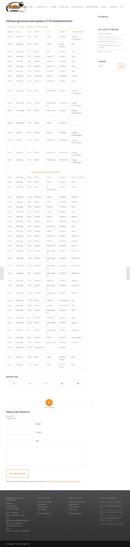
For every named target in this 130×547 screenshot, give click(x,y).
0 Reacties (21, 27)
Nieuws (30, 27)
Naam (39, 424)
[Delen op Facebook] (14, 383)
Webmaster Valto (42, 27)
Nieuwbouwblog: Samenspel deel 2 (107, 41)
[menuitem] (29, 7)
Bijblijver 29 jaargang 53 (105, 33)
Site (37, 440)
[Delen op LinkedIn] (62, 383)
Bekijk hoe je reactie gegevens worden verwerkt (62, 481)
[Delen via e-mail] (78, 383)
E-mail (39, 432)
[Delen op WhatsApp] (46, 383)
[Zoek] (121, 7)
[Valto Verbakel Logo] (16, 7)
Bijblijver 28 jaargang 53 (105, 51)
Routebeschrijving (43, 513)
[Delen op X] (30, 383)
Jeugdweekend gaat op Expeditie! (107, 37)
